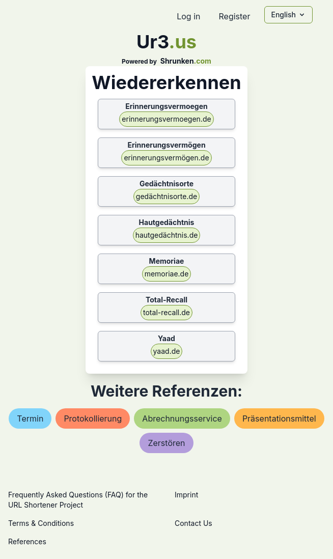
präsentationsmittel (279, 418)
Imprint (186, 494)
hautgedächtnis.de (166, 235)
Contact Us (193, 523)
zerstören (166, 443)
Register (234, 16)
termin (30, 418)
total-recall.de (166, 312)
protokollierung (93, 418)
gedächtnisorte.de (166, 196)
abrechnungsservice (182, 418)
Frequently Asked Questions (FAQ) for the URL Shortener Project (78, 499)
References (27, 541)
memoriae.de (167, 273)
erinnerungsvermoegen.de (166, 119)
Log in (188, 16)
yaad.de (166, 351)
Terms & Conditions (41, 523)
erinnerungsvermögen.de (166, 157)
